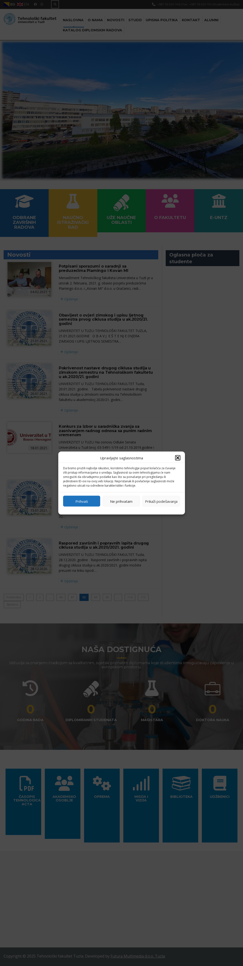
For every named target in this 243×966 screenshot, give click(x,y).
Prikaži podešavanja (161, 501)
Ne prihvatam (121, 501)
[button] (177, 457)
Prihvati (81, 501)
